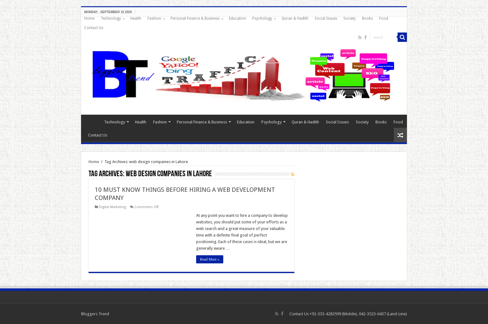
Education (237, 18)
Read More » (210, 259)
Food (383, 18)
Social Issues (326, 18)
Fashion (154, 18)
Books (367, 18)
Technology (111, 18)
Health (135, 18)
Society (349, 18)
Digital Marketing (112, 207)
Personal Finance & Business (195, 18)
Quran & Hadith (295, 18)
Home (89, 18)
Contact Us (93, 28)
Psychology (262, 18)
